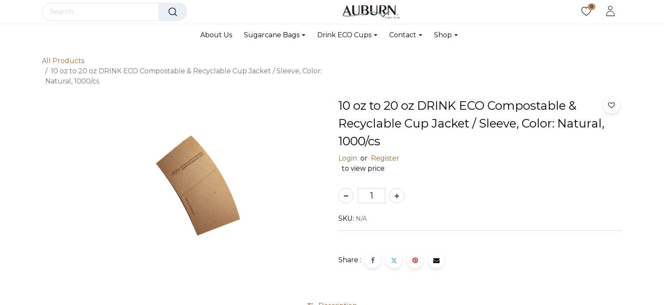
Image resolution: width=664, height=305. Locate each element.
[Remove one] (346, 195)
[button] (611, 105)
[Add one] (396, 195)
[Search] (172, 11)
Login (347, 158)
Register (385, 158)
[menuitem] (219, 35)
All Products (63, 61)
